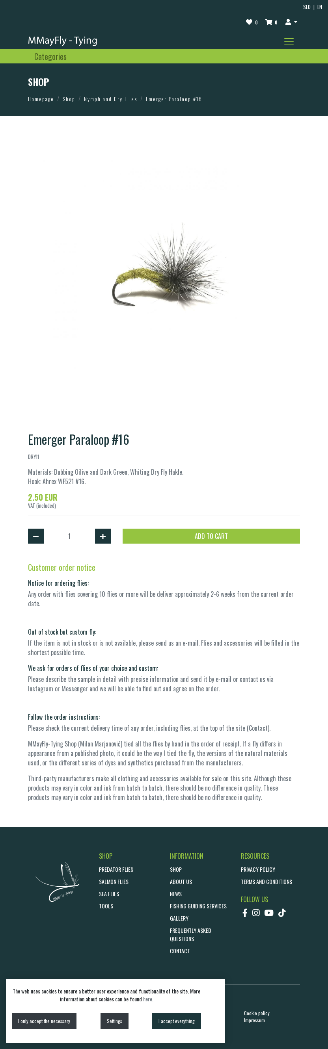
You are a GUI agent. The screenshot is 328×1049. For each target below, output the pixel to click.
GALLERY (179, 918)
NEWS (176, 893)
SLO (307, 7)
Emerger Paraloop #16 (174, 99)
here (147, 999)
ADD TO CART (211, 536)
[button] (291, 22)
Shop (69, 99)
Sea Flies (109, 893)
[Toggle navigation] (289, 41)
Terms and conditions (266, 881)
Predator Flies (116, 869)
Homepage (41, 99)
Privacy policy (258, 869)
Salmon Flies (114, 881)
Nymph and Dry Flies (110, 99)
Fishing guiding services (198, 906)
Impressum (254, 1020)
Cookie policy (257, 1013)
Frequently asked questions (190, 934)
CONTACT (180, 951)
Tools (106, 906)
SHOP (176, 869)
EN (319, 7)
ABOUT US (181, 881)
